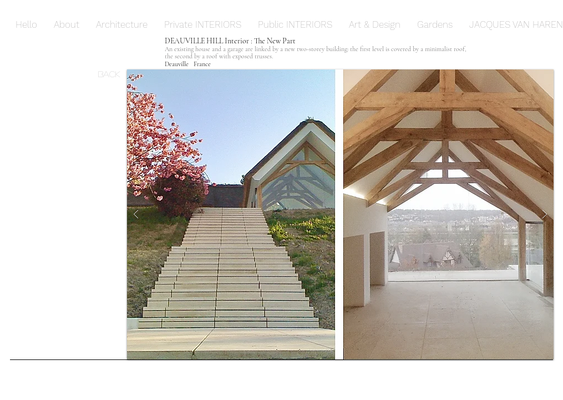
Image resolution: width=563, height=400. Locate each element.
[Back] (112, 73)
